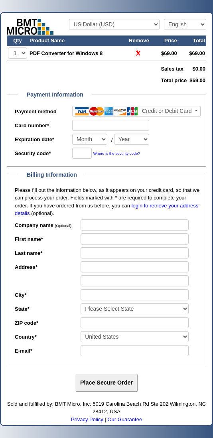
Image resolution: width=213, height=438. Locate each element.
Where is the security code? (116, 154)
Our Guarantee (124, 419)
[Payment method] (136, 111)
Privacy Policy (87, 419)
